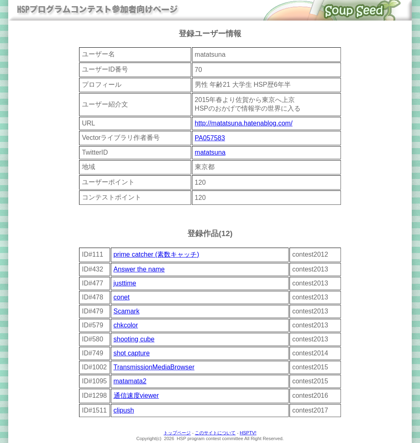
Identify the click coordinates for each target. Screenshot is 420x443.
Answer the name (139, 269)
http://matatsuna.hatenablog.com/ (243, 123)
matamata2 (130, 381)
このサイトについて (215, 432)
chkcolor (126, 325)
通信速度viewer (136, 395)
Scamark (127, 311)
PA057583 (210, 138)
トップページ (177, 432)
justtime (125, 283)
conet (122, 297)
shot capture (132, 353)
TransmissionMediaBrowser (154, 367)
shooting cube (134, 339)
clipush (124, 410)
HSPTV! (248, 432)
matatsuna (210, 152)
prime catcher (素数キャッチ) (156, 254)
